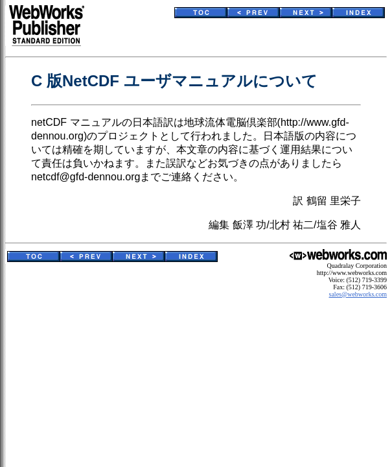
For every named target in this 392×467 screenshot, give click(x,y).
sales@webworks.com (358, 294)
